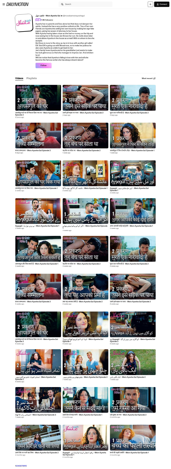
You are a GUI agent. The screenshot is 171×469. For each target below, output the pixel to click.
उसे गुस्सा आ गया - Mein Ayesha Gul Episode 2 (128, 415)
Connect (161, 4)
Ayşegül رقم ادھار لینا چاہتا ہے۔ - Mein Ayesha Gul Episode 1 (84, 454)
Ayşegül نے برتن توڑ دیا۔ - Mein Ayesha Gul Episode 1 (37, 226)
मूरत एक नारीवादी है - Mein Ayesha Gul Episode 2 (129, 113)
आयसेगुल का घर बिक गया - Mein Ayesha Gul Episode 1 (36, 188)
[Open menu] (4, 4)
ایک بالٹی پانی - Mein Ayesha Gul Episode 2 (127, 377)
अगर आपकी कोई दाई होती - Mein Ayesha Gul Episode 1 (131, 226)
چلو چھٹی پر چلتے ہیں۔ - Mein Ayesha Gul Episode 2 (85, 377)
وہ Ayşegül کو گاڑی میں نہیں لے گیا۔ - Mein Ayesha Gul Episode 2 (132, 340)
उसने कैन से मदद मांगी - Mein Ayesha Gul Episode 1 (82, 415)
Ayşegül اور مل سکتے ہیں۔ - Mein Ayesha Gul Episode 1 (129, 189)
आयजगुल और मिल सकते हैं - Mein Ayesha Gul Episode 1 (36, 264)
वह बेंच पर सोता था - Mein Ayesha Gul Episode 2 (81, 150)
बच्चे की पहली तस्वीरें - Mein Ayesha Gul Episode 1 (129, 453)
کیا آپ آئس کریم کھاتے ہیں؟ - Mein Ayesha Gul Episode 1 (83, 340)
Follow (43, 65)
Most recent (149, 78)
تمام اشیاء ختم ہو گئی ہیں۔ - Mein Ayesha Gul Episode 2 (35, 378)
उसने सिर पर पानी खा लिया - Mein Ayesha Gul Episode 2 (37, 453)
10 (26, 466)
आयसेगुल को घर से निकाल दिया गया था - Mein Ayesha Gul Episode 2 (36, 114)
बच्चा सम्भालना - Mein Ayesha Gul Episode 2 (33, 150)
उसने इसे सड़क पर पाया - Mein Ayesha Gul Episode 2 (83, 113)
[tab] (19, 78)
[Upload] (150, 4)
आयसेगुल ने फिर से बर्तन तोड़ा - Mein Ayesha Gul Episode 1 (132, 150)
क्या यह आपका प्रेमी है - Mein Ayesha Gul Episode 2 (82, 302)
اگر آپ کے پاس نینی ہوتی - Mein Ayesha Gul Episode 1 (85, 227)
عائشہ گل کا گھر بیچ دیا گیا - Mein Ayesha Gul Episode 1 (85, 188)
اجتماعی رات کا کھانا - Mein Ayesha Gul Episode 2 (35, 415)
